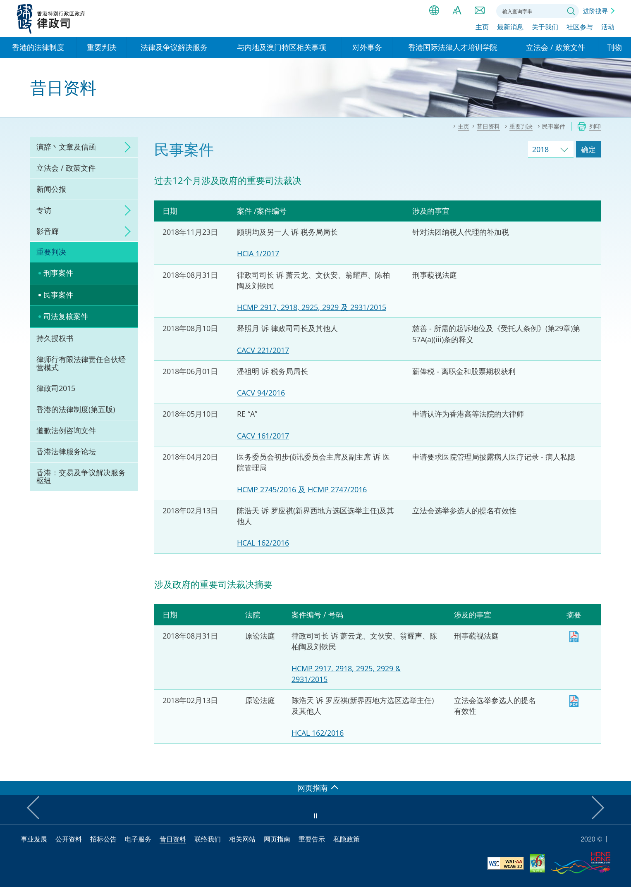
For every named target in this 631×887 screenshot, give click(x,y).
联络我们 (479, 10)
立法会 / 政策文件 (66, 168)
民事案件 (58, 295)
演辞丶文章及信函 (66, 147)
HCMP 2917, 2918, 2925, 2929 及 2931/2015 (311, 307)
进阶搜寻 (595, 11)
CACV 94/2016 (261, 393)
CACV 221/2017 (263, 350)
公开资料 (68, 839)
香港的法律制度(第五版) (75, 409)
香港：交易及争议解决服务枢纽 (81, 476)
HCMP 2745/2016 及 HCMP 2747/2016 (302, 489)
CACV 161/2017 (263, 436)
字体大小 (457, 10)
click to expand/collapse (125, 147)
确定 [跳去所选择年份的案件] (588, 149)
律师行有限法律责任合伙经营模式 (81, 363)
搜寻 (571, 11)
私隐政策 (346, 839)
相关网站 (242, 839)
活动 (607, 27)
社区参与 (579, 27)
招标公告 (103, 839)
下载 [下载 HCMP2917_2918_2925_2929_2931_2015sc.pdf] (574, 636)
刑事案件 (58, 273)
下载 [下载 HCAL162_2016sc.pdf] (574, 701)
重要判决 (51, 252)
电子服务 (138, 839)
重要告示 (312, 839)
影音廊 (47, 231)
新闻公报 (51, 189)
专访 (43, 210)
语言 (434, 10)
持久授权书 (55, 338)
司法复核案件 (65, 316)
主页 (482, 27)
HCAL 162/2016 (263, 543)
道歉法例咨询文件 (66, 430)
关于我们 (545, 27)
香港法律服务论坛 (66, 451)
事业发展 (34, 839)
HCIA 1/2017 (258, 253)
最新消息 (510, 27)
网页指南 (277, 839)
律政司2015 (55, 388)
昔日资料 (173, 839)
